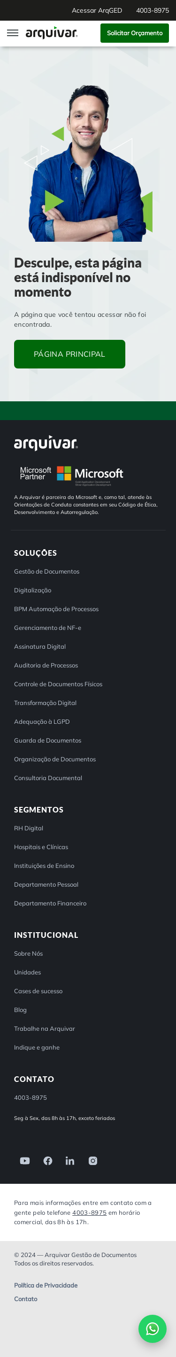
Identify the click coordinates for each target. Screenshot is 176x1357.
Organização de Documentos (55, 759)
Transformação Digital (45, 702)
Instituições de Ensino (44, 865)
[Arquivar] (46, 443)
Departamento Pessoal (46, 884)
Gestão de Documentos (46, 571)
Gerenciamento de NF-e (47, 627)
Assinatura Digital (40, 646)
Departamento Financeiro (50, 903)
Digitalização (32, 590)
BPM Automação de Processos (56, 609)
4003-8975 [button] (152, 10)
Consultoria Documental (48, 778)
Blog (20, 1009)
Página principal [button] (70, 354)
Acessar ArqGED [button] (97, 10)
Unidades (27, 972)
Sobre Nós (28, 953)
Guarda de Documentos (47, 740)
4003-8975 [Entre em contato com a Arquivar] (89, 1212)
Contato (25, 1299)
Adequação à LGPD (42, 721)
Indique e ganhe (37, 1047)
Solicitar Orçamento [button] (134, 33)
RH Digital (28, 828)
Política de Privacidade (45, 1285)
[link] (22, 1160)
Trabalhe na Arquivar (44, 1028)
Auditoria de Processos (46, 665)
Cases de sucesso (38, 991)
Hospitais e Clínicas (41, 847)
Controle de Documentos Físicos (58, 684)
